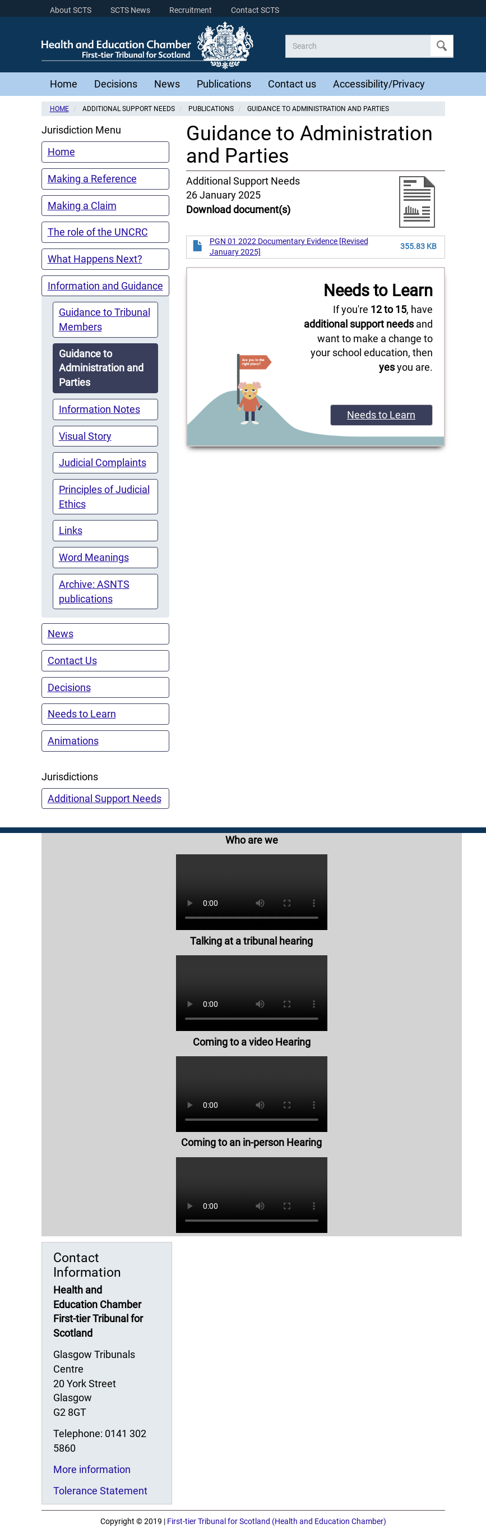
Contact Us (72, 660)
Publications (224, 84)
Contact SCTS (255, 10)
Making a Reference (92, 179)
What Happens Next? (95, 259)
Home (63, 84)
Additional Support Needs (104, 798)
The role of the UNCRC (98, 232)
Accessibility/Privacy (379, 84)
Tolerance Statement (100, 1491)
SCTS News (130, 10)
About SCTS (70, 10)
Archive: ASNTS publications (94, 591)
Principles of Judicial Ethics (104, 497)
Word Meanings (94, 557)
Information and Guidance (105, 286)
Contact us (292, 84)
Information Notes (99, 409)
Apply (442, 45)
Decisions (115, 84)
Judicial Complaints (102, 462)
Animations (73, 741)
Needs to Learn (82, 714)
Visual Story (85, 436)
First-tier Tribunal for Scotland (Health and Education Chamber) (276, 1521)
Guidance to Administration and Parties (101, 368)
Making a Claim (82, 205)
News (167, 84)
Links (70, 530)
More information (92, 1469)
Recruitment (190, 10)
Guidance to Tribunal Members (104, 319)
